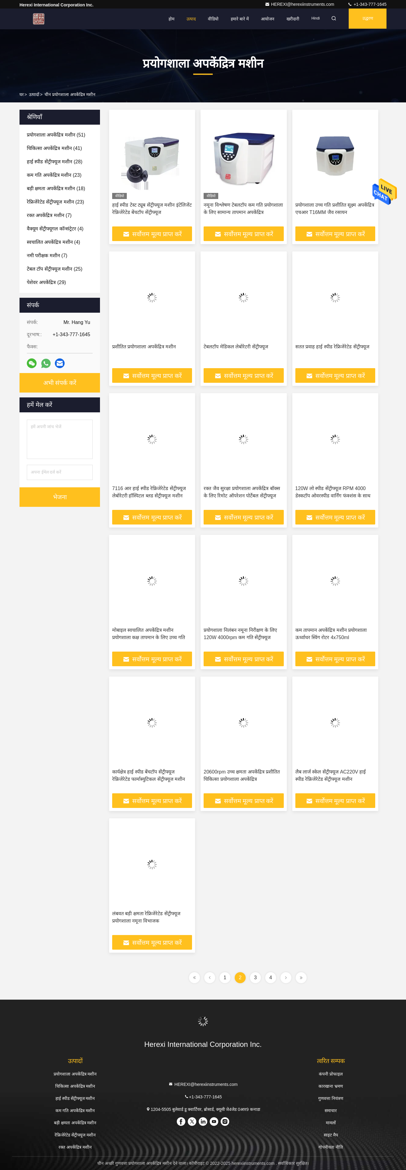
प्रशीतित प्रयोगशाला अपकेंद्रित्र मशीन (144, 346)
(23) (54, 175)
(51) (56, 134)
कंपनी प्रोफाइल (331, 1074)
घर (22, 94)
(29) (46, 282)
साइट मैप (331, 1135)
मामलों (331, 1122)
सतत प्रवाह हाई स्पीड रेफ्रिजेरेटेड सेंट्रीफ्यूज (332, 346)
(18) (56, 188)
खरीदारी (289, 18)
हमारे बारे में (236, 18)
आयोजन (264, 18)
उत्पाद (187, 18)
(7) (49, 215)
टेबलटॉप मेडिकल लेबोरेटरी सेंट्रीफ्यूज (236, 346)
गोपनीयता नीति (331, 1147)
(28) (54, 161)
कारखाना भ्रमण (331, 1086)
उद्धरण (366, 18)
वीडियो (209, 18)
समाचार (331, 1110)
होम (168, 18)
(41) (54, 148)
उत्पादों (34, 94)
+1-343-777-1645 (366, 4)
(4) (55, 228)
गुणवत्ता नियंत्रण (330, 1098)
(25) (54, 269)
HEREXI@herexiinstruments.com (300, 4)
